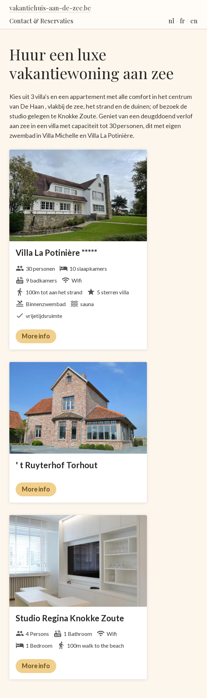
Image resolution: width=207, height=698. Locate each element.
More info (36, 336)
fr (182, 21)
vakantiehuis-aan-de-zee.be (50, 8)
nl (171, 21)
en (194, 21)
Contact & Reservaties (41, 21)
